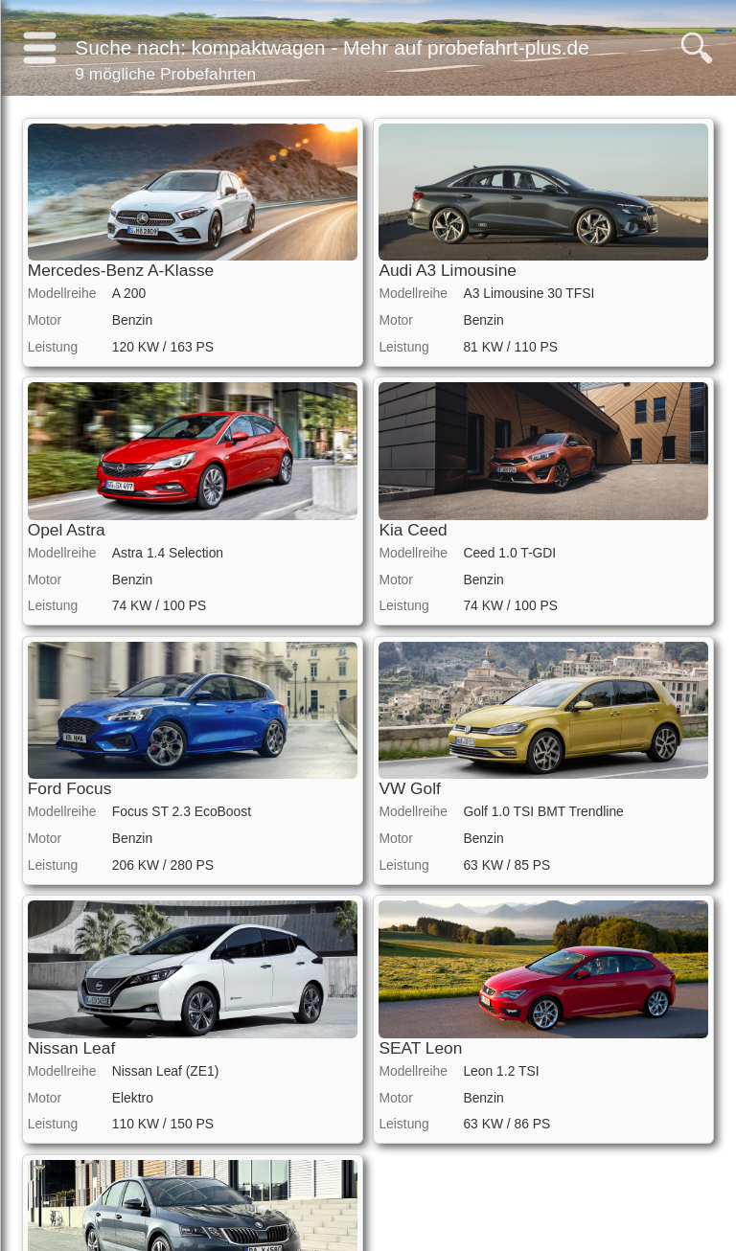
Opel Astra (66, 529)
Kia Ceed (413, 529)
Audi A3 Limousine (448, 270)
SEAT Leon (420, 1048)
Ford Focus (70, 788)
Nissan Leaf (72, 1048)
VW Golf (410, 788)
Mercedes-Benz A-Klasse (121, 270)
